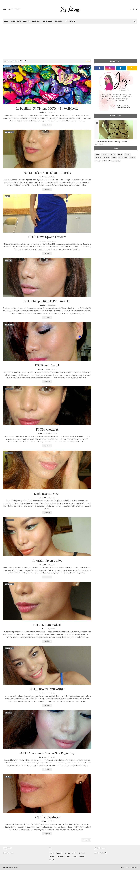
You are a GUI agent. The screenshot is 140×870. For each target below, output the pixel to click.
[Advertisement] (70, 41)
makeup (98, 161)
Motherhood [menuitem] (47, 21)
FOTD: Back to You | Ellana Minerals (47, 173)
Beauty (97, 154)
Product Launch (123, 157)
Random (132, 157)
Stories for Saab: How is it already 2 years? (110, 141)
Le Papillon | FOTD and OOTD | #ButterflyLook (47, 108)
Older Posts (86, 840)
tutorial (118, 161)
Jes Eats (120, 154)
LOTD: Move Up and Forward (47, 237)
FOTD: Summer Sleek (47, 625)
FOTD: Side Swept (47, 365)
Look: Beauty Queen (47, 493)
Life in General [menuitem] (70, 21)
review (104, 161)
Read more (47, 125)
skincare (111, 161)
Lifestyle (114, 157)
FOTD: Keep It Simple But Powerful (47, 301)
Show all (87, 61)
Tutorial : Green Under (47, 560)
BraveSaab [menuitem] (58, 21)
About (10, 9)
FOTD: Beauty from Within (47, 689)
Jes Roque (42, 112)
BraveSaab (105, 154)
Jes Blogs (113, 154)
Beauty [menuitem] (25, 21)
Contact (17, 9)
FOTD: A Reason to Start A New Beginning (47, 753)
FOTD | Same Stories (47, 817)
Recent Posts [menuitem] (16, 21)
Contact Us (134, 867)
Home (4, 9)
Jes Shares (106, 157)
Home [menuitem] (6, 21)
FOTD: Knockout (47, 429)
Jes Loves (127, 154)
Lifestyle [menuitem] (35, 21)
